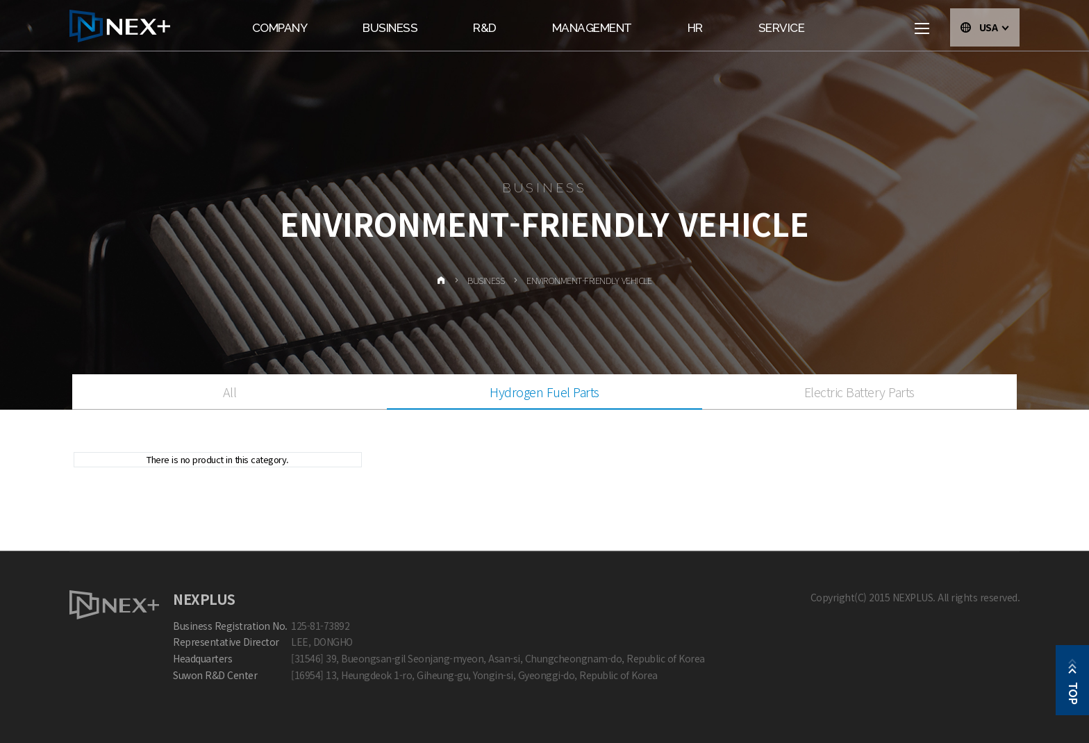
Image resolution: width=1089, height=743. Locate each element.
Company (280, 28)
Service (781, 28)
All (230, 392)
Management (592, 28)
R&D (485, 28)
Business (390, 28)
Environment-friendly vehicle (588, 280)
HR (695, 28)
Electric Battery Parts (859, 392)
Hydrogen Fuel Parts (544, 392)
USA (994, 27)
